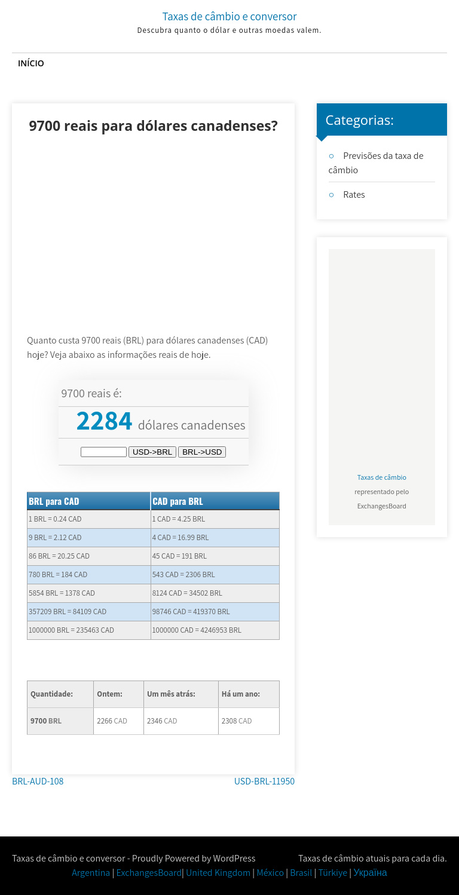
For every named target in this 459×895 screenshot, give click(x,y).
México (270, 872)
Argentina (91, 872)
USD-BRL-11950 (264, 781)
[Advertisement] (153, 243)
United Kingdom (218, 872)
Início (31, 63)
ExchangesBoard (149, 872)
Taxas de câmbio (381, 477)
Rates (354, 194)
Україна (370, 872)
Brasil (301, 872)
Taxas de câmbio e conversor (230, 16)
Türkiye (332, 872)
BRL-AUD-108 (37, 781)
